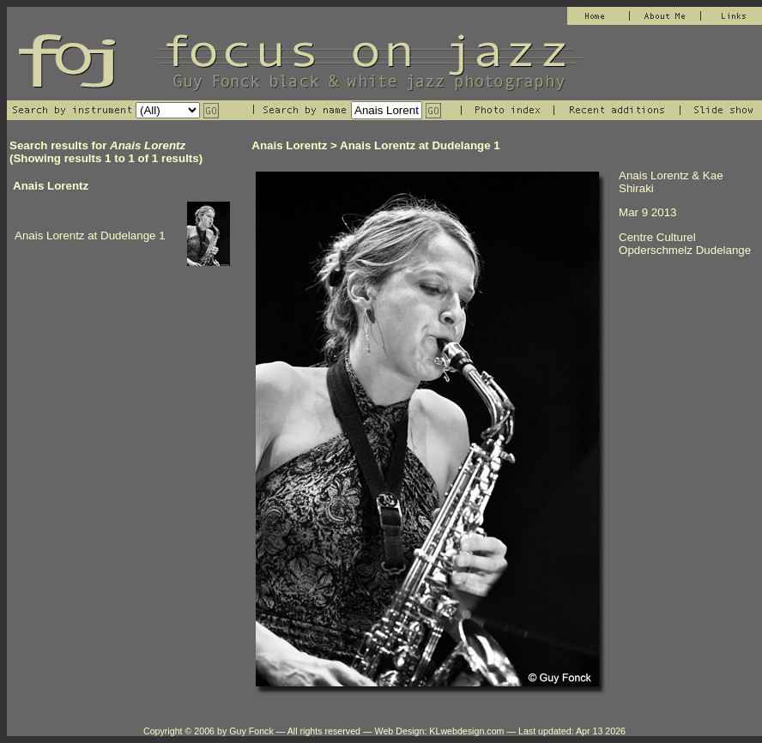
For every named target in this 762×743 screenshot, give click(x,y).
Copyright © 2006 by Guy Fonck (208, 731)
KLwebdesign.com (466, 731)
